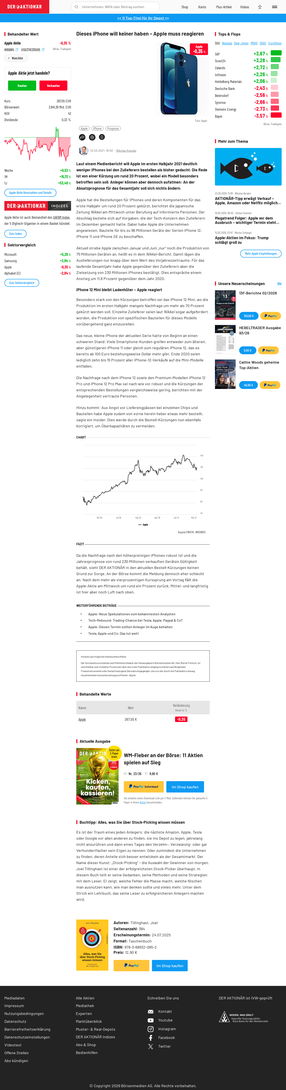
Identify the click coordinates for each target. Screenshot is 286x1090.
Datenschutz (15, 1021)
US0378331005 (32, 49)
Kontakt (159, 1011)
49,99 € (248, 385)
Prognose (113, 128)
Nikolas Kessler (126, 150)
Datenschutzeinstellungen (27, 1037)
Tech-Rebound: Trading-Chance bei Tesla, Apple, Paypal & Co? (135, 620)
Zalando (220, 67)
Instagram (161, 1028)
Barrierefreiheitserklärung (27, 1029)
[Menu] (274, 7)
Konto (143, 802)
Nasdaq (227, 43)
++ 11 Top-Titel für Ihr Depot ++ (143, 17)
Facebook (161, 1037)
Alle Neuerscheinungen (274, 283)
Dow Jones (241, 43)
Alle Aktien (85, 997)
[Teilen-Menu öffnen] (82, 137)
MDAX (254, 43)
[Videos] (245, 7)
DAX (217, 43)
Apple (84, 128)
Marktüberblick (89, 1021)
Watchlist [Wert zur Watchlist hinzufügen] (17, 58)
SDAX (263, 43)
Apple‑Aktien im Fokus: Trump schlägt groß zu (242, 240)
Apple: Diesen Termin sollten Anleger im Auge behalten (130, 627)
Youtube (160, 1020)
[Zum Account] (202, 7)
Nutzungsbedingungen (24, 1013)
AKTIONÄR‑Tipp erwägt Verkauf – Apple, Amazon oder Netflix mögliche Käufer (247, 200)
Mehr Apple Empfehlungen (261, 253)
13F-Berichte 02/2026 (258, 293)
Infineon (220, 74)
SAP (217, 54)
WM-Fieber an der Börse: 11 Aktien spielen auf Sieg (163, 759)
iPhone (97, 128)
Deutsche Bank (225, 88)
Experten (84, 1013)
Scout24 (220, 60)
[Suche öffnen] (76, 7)
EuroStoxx (275, 43)
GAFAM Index (61, 217)
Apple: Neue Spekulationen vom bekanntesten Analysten (131, 614)
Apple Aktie (12, 43)
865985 (11, 49)
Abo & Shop (86, 1044)
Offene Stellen (16, 1052)
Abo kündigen (16, 1060)
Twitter (159, 1046)
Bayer (218, 116)
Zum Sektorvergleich (21, 282)
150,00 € (249, 316)
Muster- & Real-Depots (95, 1029)
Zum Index (15, 233)
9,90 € (248, 350)
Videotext (13, 1044)
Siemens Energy (225, 109)
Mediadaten (14, 997)
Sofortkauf (143, 786)
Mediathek (85, 1005)
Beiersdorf (222, 95)
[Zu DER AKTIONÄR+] (224, 7)
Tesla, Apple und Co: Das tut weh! (113, 633)
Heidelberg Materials (228, 81)
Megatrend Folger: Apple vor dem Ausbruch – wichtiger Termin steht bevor (245, 220)
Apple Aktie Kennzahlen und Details (30, 192)
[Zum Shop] (184, 7)
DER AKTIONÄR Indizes (95, 1036)
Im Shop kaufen (185, 786)
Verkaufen (53, 85)
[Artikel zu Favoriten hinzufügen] (102, 137)
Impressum (14, 1005)
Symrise (220, 102)
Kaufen (22, 85)
